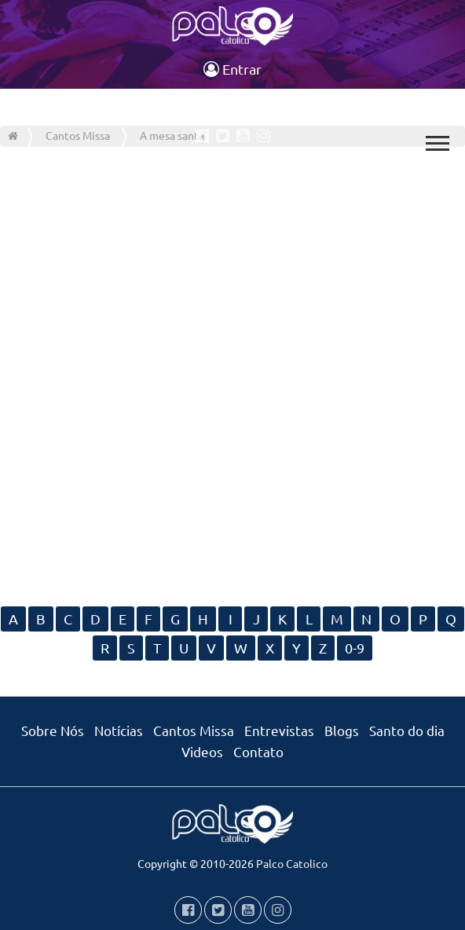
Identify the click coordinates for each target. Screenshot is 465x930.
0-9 (354, 647)
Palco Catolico (292, 863)
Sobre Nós (52, 730)
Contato (258, 751)
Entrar (232, 68)
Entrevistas (279, 730)
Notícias (118, 730)
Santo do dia (407, 730)
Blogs (341, 730)
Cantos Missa (193, 730)
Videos (202, 751)
